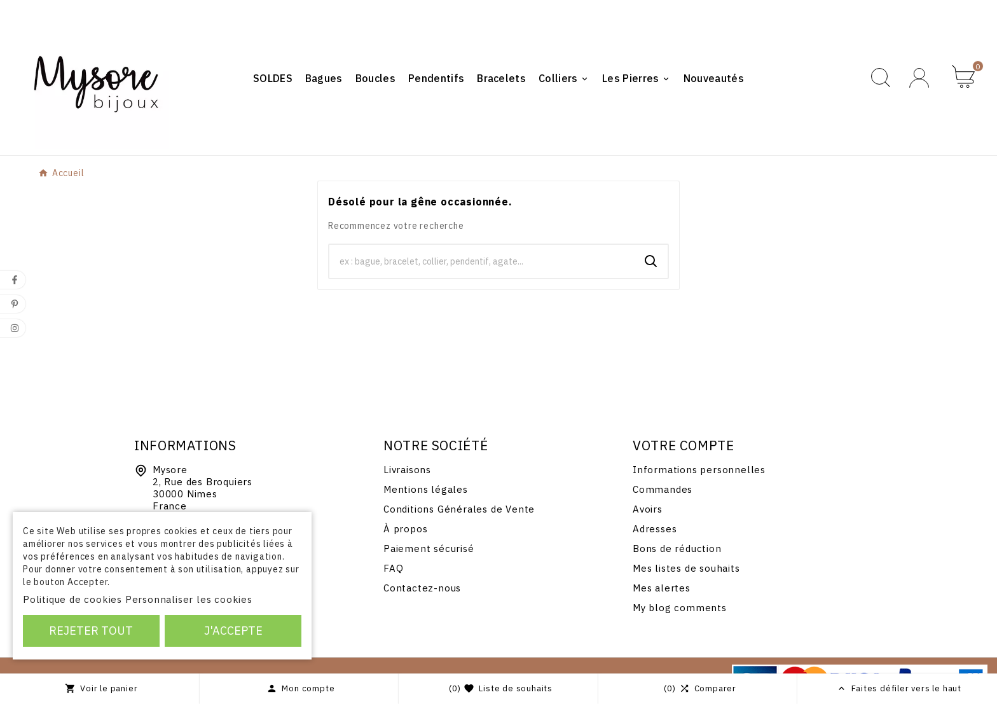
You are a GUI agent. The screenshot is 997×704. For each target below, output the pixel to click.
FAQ (393, 568)
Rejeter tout (91, 630)
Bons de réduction (677, 548)
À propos (405, 529)
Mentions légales (425, 489)
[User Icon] (921, 78)
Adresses (655, 529)
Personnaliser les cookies (188, 599)
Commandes (662, 489)
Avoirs (648, 509)
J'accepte (233, 630)
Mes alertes (662, 588)
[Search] (651, 261)
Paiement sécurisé (428, 548)
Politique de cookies (72, 599)
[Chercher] (482, 261)
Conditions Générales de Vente (459, 509)
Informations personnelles (699, 470)
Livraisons (407, 470)
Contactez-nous (422, 588)
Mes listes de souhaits (686, 568)
